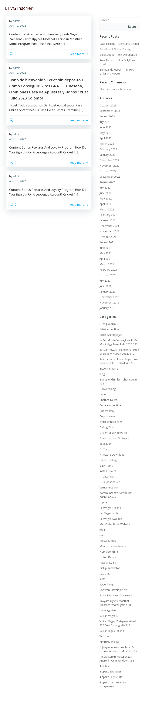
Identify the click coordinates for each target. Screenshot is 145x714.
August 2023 (106, 116)
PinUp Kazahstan (109, 567)
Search (104, 19)
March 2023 (106, 143)
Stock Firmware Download (115, 595)
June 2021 (105, 247)
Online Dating (107, 556)
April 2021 (105, 258)
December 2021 (109, 225)
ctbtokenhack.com (110, 421)
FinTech (104, 448)
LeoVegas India (108, 513)
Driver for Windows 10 (112, 432)
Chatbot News (107, 399)
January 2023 (107, 154)
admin (16, 21)
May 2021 (105, 252)
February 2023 (107, 148)
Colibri (116, 709)
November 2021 (109, 231)
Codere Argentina (109, 405)
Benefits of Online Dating (114, 48)
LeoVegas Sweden (110, 518)
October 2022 (107, 170)
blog (101, 373)
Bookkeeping (107, 388)
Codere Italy (106, 410)
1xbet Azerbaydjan (110, 334)
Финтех (103, 665)
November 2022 (109, 165)
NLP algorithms (108, 551)
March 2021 (106, 263)
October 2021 (107, 236)
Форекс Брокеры (109, 671)
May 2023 (105, 132)
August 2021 (106, 241)
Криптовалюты (108, 641)
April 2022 (105, 203)
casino (103, 394)
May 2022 (105, 198)
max (101, 529)
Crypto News (107, 415)
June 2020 (105, 285)
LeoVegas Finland (109, 507)
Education (105, 443)
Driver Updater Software (114, 437)
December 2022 (109, 159)
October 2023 (107, 105)
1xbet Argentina (108, 328)
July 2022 (104, 187)
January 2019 (107, 307)
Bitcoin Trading (108, 368)
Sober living (106, 584)
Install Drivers (107, 470)
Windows (104, 635)
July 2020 (104, 280)
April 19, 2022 (17, 26)
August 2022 (106, 181)
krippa (102, 502)
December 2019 (109, 296)
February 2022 (107, 214)
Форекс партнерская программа (119, 682)
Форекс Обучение (110, 676)
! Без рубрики (107, 323)
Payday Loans (107, 562)
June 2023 (105, 127)
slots (102, 578)
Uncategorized (108, 610)
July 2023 (104, 121)
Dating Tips (106, 426)
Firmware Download (111, 454)
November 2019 (109, 302)
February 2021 (107, 269)
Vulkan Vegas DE (109, 615)
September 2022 (109, 176)
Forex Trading (107, 459)
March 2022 (106, 209)
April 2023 (105, 137)
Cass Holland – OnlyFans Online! (118, 43)
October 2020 (107, 274)
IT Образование (109, 481)
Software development (113, 589)
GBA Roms (105, 465)
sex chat (104, 573)
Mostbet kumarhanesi (112, 545)
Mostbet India (107, 540)
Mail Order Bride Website (114, 523)
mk (101, 534)
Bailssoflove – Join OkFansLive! (118, 54)
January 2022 (107, 220)
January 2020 (107, 291)
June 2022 (105, 192)
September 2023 (109, 110)
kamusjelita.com (109, 487)
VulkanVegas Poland (111, 630)
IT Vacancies (106, 476)
